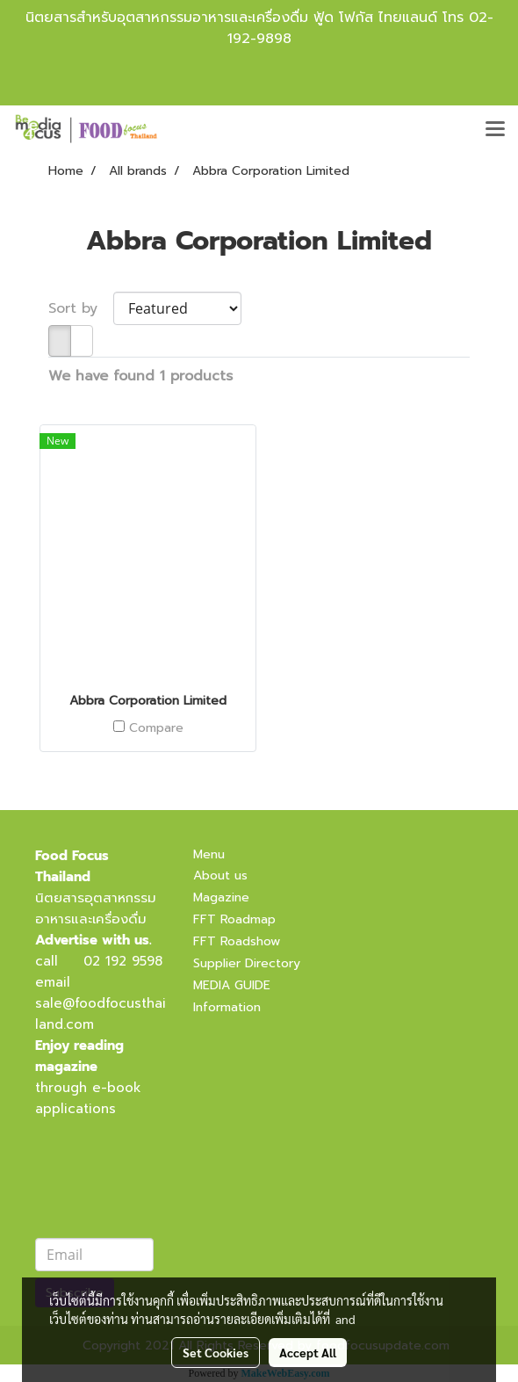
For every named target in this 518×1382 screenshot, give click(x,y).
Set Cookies (215, 1352)
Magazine (221, 897)
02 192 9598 (122, 961)
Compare (156, 728)
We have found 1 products (140, 376)
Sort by (80, 308)
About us (220, 875)
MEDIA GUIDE (231, 985)
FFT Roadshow (236, 941)
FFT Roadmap (234, 919)
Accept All (307, 1352)
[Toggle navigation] (495, 130)
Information (227, 1007)
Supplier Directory (246, 963)
